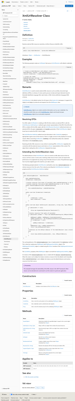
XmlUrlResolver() (26, 286)
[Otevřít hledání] (66, 2)
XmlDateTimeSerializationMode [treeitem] (10, 118)
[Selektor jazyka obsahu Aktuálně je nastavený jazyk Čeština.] (4, 394)
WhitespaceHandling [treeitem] (7, 89)
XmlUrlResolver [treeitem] (7, 239)
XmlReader (42, 63)
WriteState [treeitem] (5, 92)
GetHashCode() (26, 332)
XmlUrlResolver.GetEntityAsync (30, 125)
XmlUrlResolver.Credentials (62, 167)
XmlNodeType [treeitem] (6, 193)
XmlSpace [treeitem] (5, 223)
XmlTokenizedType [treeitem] (7, 233)
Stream (51, 146)
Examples (26, 24)
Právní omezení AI (5, 398)
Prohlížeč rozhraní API (41, 11)
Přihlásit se (70, 2)
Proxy (24, 306)
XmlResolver (37, 55)
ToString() (25, 352)
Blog (21, 398)
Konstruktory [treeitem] (7, 241)
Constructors (26, 28)
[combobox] (10, 13)
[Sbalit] (17, 9)
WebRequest (54, 102)
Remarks (25, 26)
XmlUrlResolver (56, 63)
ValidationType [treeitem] (6, 86)
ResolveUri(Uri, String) (28, 345)
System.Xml (31, 38)
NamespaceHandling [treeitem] (7, 70)
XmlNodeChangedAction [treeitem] (8, 177)
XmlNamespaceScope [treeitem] (8, 169)
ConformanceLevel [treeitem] (7, 21)
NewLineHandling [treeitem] (7, 76)
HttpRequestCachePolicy (52, 244)
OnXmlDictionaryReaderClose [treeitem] (9, 78)
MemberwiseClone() (27, 341)
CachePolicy (28, 251)
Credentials (58, 134)
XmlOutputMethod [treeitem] (7, 198)
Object (30, 55)
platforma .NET (31, 11)
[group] (47, 207)
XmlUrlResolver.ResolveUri (52, 127)
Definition (26, 22)
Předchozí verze (14, 398)
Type (44, 337)
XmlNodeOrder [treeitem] (6, 188)
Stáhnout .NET (69, 6)
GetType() (25, 337)
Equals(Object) (26, 321)
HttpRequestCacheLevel (67, 246)
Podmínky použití (5, 400)
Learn (24, 11)
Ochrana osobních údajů (35, 398)
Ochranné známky (15, 400)
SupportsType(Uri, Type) (28, 348)
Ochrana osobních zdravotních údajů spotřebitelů (54, 398)
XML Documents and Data (31, 377)
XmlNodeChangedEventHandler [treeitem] (10, 182)
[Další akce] (71, 11)
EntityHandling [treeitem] (6, 27)
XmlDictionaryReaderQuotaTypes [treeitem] (10, 132)
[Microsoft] (3, 2)
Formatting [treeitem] (5, 29)
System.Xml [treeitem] (5, 19)
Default (50, 246)
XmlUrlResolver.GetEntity (31, 134)
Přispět (26, 398)
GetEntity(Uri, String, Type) (29, 325)
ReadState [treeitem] (5, 81)
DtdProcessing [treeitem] (6, 24)
